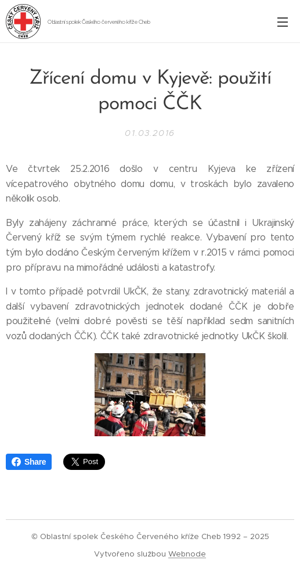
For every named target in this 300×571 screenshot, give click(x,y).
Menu (282, 22)
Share (29, 461)
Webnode (187, 554)
